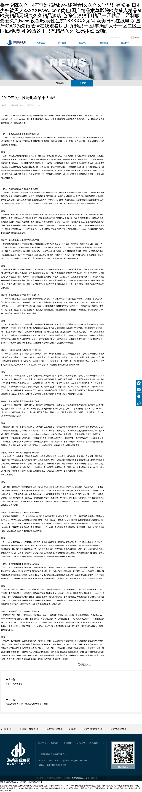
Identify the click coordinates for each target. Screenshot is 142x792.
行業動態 (82, 83)
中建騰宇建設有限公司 (56, 729)
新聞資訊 (62, 43)
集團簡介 (83, 43)
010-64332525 (52, 761)
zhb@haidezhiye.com (79, 761)
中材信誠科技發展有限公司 (31, 729)
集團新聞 (60, 83)
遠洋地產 (74, 729)
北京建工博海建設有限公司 (95, 729)
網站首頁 (41, 43)
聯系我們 (125, 43)
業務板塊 (104, 43)
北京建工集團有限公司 (120, 729)
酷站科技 (102, 778)
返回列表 (84, 664)
